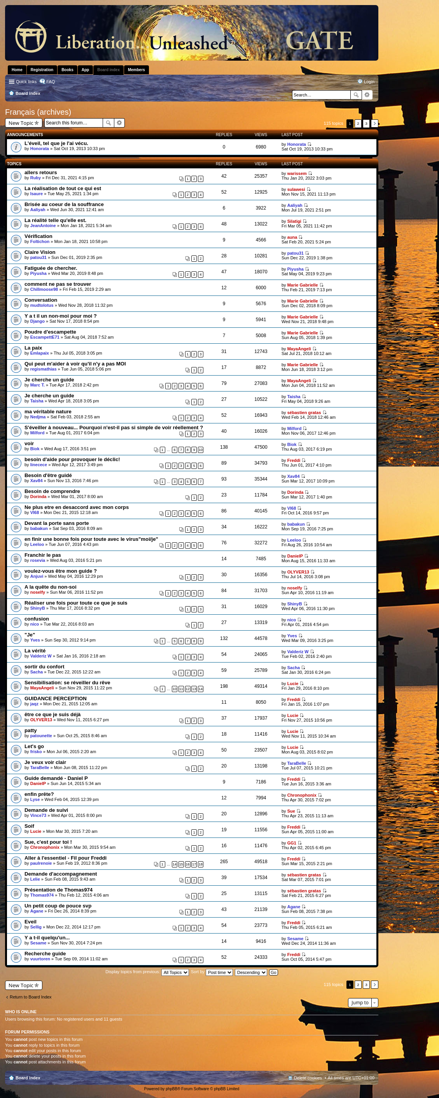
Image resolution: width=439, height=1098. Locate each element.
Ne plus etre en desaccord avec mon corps (76, 507)
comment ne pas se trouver (57, 284)
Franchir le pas (42, 555)
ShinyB (37, 608)
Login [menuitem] (369, 81)
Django (37, 321)
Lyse (35, 799)
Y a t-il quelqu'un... (47, 938)
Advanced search (367, 95)
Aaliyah (37, 209)
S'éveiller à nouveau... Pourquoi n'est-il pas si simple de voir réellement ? (113, 427)
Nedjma (38, 416)
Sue (291, 811)
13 (194, 689)
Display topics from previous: (147, 971)
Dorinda (38, 496)
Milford (37, 432)
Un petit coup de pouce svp (57, 906)
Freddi (294, 460)
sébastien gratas (304, 412)
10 (201, 450)
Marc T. (37, 385)
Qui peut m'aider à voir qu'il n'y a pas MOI (75, 364)
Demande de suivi (46, 810)
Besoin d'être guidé (48, 475)
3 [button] (366, 123)
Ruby (35, 177)
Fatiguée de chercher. (50, 268)
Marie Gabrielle (302, 285)
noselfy (37, 592)
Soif (29, 826)
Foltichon (40, 241)
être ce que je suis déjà (52, 714)
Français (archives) (38, 112)
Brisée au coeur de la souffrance (64, 204)
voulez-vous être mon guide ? (60, 571)
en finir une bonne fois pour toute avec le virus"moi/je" (91, 539)
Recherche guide (45, 953)
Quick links (26, 81)
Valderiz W (41, 656)
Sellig (36, 927)
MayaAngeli (299, 348)
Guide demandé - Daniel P (56, 778)
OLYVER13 (298, 572)
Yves (35, 640)
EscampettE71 (44, 337)
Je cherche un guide (49, 380)
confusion (36, 619)
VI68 (34, 512)
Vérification (38, 236)
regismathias (43, 369)
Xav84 (36, 480)
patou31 (38, 257)
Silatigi (294, 221)
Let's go (34, 746)
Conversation (40, 300)
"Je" (29, 635)
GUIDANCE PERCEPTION (55, 698)
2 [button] (358, 123)
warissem (297, 173)
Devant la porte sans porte (56, 523)
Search (356, 95)
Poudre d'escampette (50, 332)
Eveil (30, 922)
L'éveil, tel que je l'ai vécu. (56, 143)
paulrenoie (41, 863)
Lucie (293, 683)
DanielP (295, 556)
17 (194, 864)
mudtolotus (42, 305)
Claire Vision (40, 252)
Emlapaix (39, 353)
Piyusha (38, 273)
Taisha (37, 401)
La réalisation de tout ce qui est (62, 188)
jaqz (34, 703)
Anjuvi (37, 576)
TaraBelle (39, 767)
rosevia (37, 560)
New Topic (21, 122)
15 (181, 864)
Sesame (38, 943)
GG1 (291, 843)
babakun (39, 528)
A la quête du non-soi (50, 587)
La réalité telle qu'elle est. (55, 220)
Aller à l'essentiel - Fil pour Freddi (65, 858)
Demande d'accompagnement (60, 874)
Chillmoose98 (44, 289)
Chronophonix (302, 795)
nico (34, 624)
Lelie (35, 879)
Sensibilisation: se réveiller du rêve (67, 682)
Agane (37, 911)
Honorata (39, 148)
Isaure (36, 193)
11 (181, 689)
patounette (41, 735)
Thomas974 (42, 895)
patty (30, 730)
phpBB (171, 1089)
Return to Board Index (31, 997)
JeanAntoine (43, 225)
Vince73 (38, 815)
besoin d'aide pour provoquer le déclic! (72, 459)
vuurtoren (40, 958)
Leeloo (37, 544)
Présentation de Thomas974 (58, 890)
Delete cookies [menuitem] (308, 1077)
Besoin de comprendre (52, 491)
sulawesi (296, 189)
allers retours (40, 172)
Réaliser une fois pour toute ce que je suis (76, 603)
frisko (36, 751)
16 (188, 864)
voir (29, 443)
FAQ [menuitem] (50, 81)
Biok (35, 448)
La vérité (34, 651)
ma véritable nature (48, 411)
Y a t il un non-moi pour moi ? (60, 316)
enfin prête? (39, 794)
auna (292, 237)
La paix (33, 348)
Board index (28, 1077)
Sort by (212, 971)
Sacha (36, 672)
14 (201, 689)
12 (188, 689)
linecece (38, 464)
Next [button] (374, 123)
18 (201, 864)
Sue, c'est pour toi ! (48, 842)
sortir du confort (44, 667)
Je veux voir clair (45, 762)
